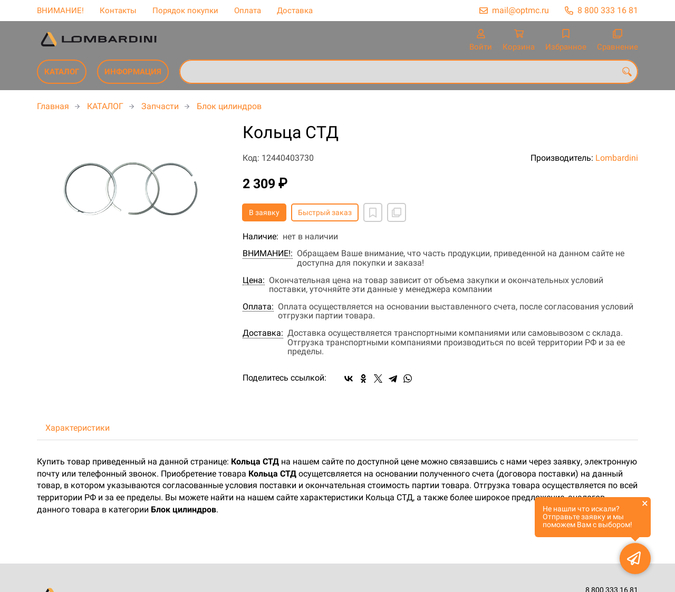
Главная (53, 106)
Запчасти (160, 106)
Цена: (254, 280)
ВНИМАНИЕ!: (268, 253)
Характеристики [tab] (77, 428)
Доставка (295, 10)
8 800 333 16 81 (607, 10)
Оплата (247, 10)
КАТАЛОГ (61, 71)
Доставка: (263, 333)
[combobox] (408, 72)
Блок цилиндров (229, 106)
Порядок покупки (185, 10)
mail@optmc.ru (520, 10)
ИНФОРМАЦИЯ (132, 71)
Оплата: (258, 307)
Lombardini (616, 158)
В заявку (264, 212)
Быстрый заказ (325, 212)
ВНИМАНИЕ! (60, 10)
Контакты (118, 10)
